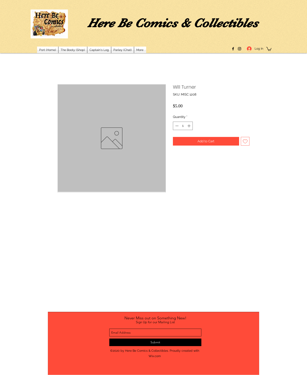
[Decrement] (176, 126)
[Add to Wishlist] (245, 141)
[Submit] (155, 342)
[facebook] (233, 49)
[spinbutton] (182, 126)
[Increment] (189, 126)
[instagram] (239, 49)
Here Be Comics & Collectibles (172, 23)
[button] (268, 49)
